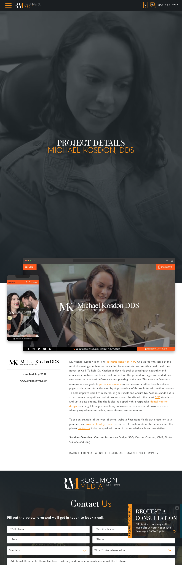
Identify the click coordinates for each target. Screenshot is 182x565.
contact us (84, 428)
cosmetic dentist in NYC (121, 362)
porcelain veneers (110, 384)
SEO (157, 397)
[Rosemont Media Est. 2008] (91, 484)
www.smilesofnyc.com (33, 381)
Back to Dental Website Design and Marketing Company (114, 453)
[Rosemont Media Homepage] (28, 5)
